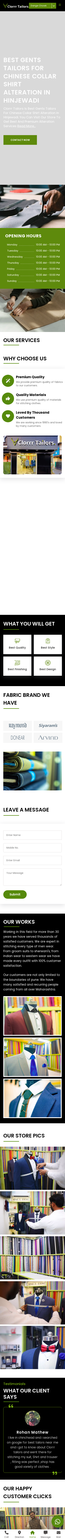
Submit (15, 894)
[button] (20, 140)
